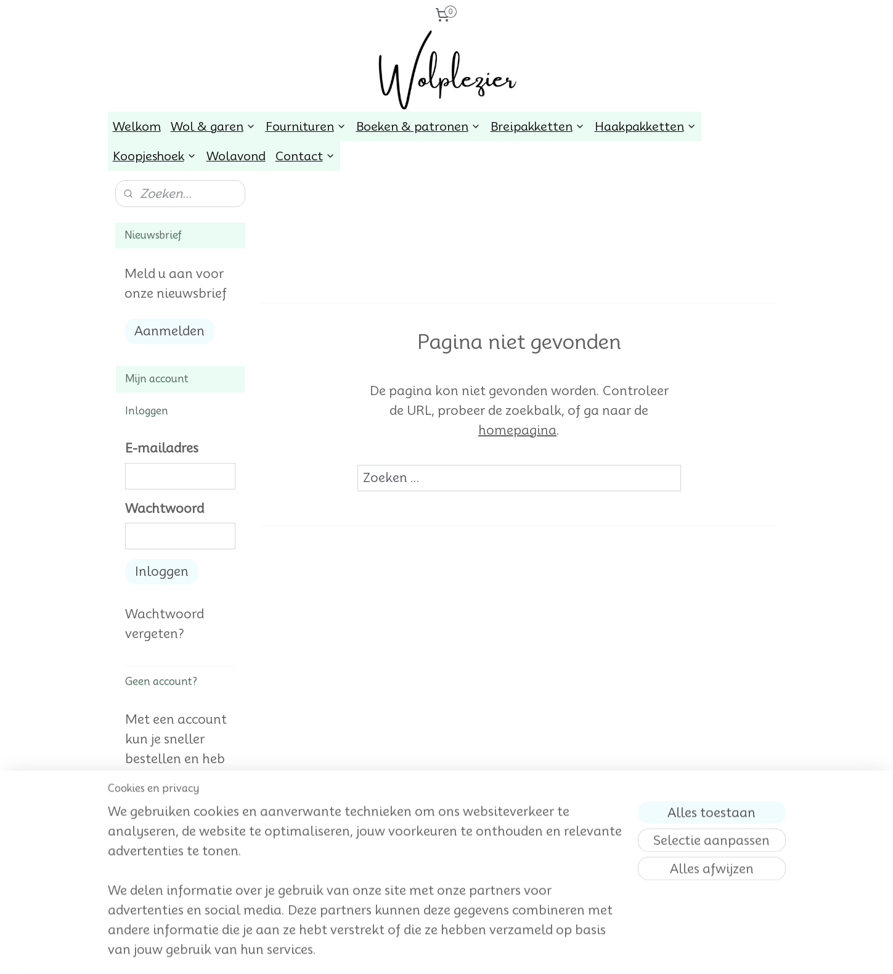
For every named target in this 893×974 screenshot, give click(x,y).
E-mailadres (161, 448)
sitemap (404, 951)
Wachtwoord (164, 508)
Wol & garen (213, 126)
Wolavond (236, 156)
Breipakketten (538, 126)
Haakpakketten (645, 126)
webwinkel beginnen (469, 951)
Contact (305, 156)
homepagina (517, 430)
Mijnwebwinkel (572, 951)
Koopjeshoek (155, 156)
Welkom (137, 126)
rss (426, 951)
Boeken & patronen (418, 126)
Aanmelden (169, 331)
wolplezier (143, 905)
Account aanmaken (180, 860)
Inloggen (162, 571)
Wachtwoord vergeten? (164, 624)
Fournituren (306, 126)
